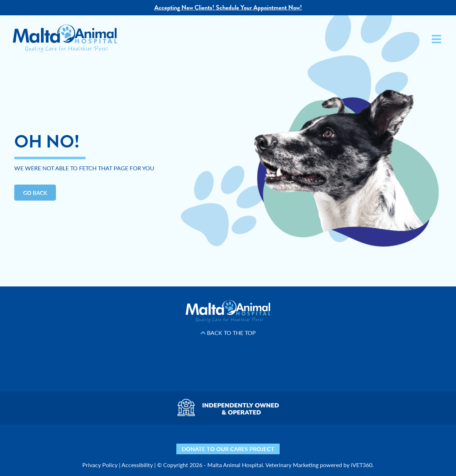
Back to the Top (228, 332)
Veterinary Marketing (291, 465)
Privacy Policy (100, 465)
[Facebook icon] (166, 442)
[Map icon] (289, 442)
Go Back (35, 192)
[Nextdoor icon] (127, 442)
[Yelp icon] (147, 442)
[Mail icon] (309, 442)
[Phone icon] (328, 442)
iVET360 (361, 465)
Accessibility (137, 465)
